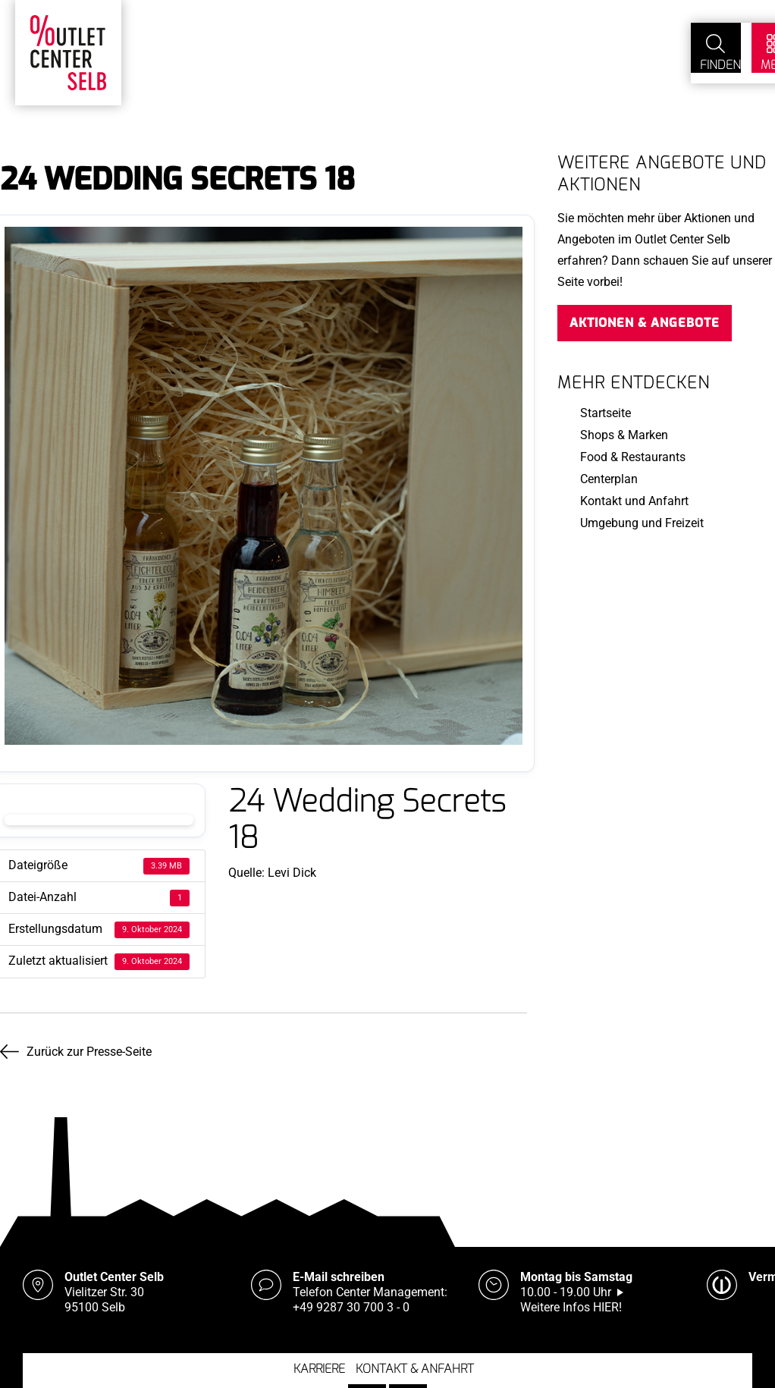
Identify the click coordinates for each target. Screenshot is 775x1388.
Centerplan (609, 479)
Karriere (319, 1363)
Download (99, 820)
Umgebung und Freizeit (642, 523)
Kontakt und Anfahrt (634, 501)
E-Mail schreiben (338, 1271)
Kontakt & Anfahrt (415, 1363)
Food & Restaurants (633, 457)
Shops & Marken (624, 435)
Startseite (605, 413)
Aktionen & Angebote (644, 323)
